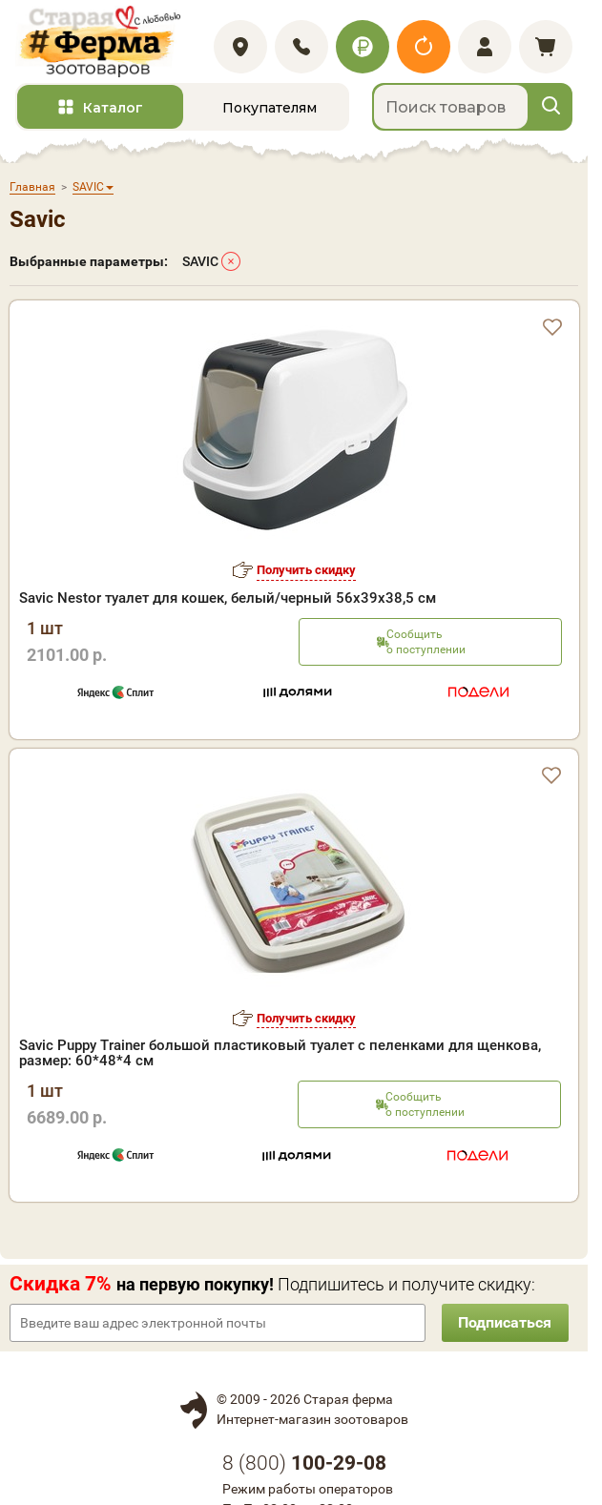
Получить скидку (306, 575)
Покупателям (269, 113)
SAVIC (200, 267)
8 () (304, 1468)
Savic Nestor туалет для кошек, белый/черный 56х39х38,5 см (227, 603)
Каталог (113, 113)
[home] (104, 44)
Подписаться (502, 1328)
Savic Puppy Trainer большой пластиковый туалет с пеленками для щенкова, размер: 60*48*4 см (280, 1058)
